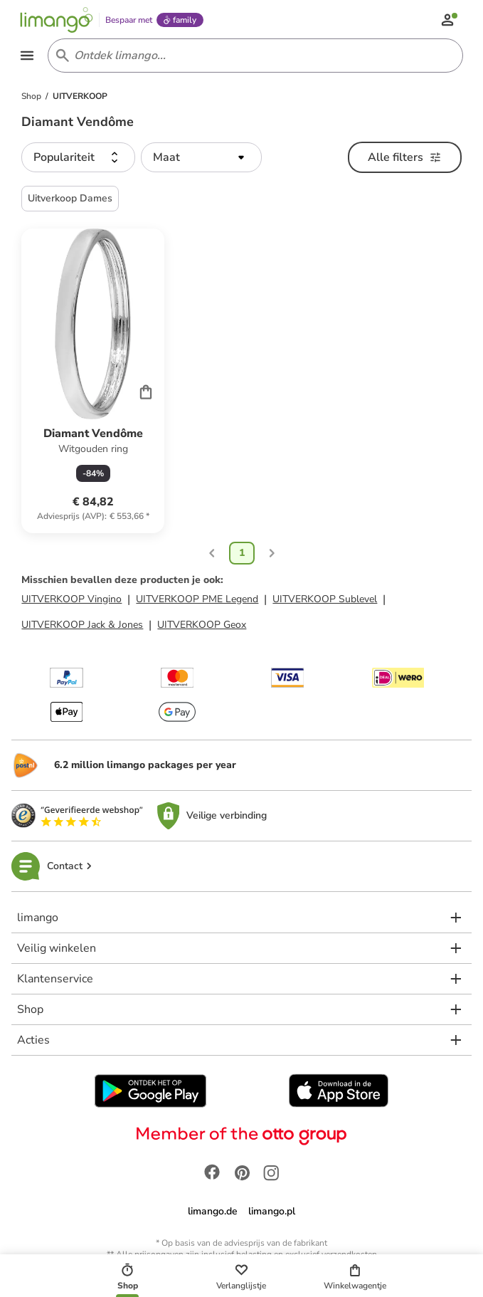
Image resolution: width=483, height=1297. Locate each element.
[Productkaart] (92, 383)
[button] (78, 159)
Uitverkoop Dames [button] (70, 200)
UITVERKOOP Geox (201, 626)
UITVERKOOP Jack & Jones (82, 626)
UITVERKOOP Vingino (71, 600)
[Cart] (146, 393)
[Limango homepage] (58, 20)
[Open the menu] (28, 57)
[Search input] (253, 56)
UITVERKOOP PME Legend (197, 600)
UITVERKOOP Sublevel (324, 600)
